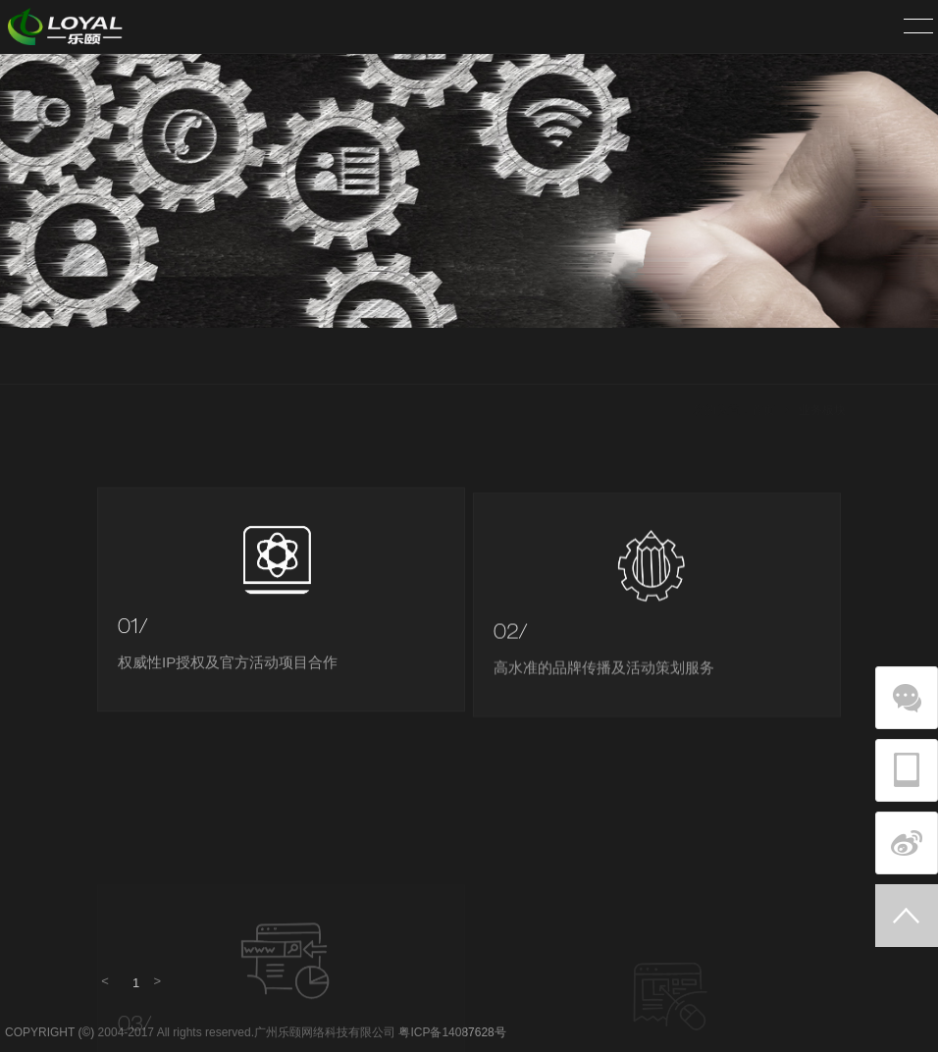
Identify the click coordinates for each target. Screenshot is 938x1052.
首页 (763, 357)
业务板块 (822, 357)
